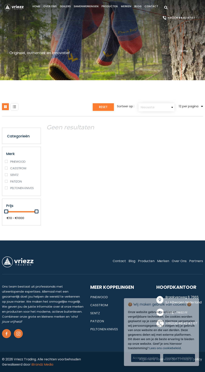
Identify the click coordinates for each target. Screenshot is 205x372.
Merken (126, 6)
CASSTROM (99, 305)
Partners (196, 261)
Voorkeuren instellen (179, 358)
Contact (151, 6)
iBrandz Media (42, 364)
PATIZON (97, 321)
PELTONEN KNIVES (104, 329)
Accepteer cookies (145, 358)
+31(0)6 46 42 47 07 (181, 18)
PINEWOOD (99, 297)
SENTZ (95, 313)
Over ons (50, 6)
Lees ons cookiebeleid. (165, 348)
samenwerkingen (86, 6)
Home (36, 6)
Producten (109, 6)
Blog (138, 6)
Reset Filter (103, 108)
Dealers (65, 6)
